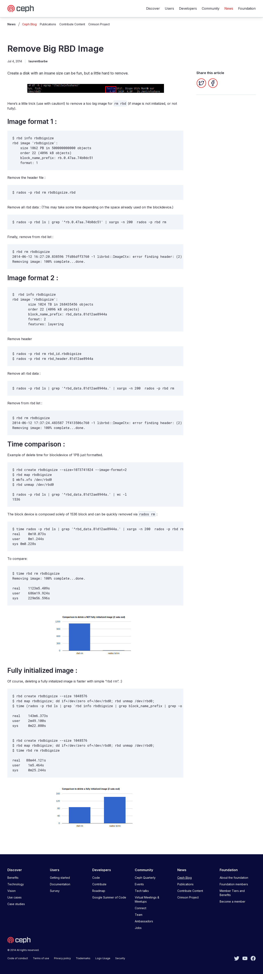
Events (139, 884)
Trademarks (83, 958)
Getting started (60, 877)
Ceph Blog (29, 24)
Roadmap (98, 891)
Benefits (12, 877)
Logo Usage (102, 958)
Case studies (16, 904)
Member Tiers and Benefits (232, 893)
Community (210, 8)
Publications (48, 24)
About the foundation (234, 877)
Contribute (99, 884)
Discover (153, 8)
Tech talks (142, 891)
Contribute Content (72, 24)
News (228, 8)
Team (138, 914)
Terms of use (41, 958)
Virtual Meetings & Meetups (147, 899)
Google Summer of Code (109, 897)
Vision (11, 891)
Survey (55, 891)
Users (169, 8)
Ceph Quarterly (145, 877)
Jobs (138, 928)
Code (96, 877)
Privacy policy (62, 958)
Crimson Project (99, 24)
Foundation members (234, 884)
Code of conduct (17, 958)
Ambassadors (144, 921)
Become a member (232, 901)
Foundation (247, 8)
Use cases (14, 897)
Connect (140, 908)
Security (120, 958)
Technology (15, 884)
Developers (188, 8)
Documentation (60, 884)
